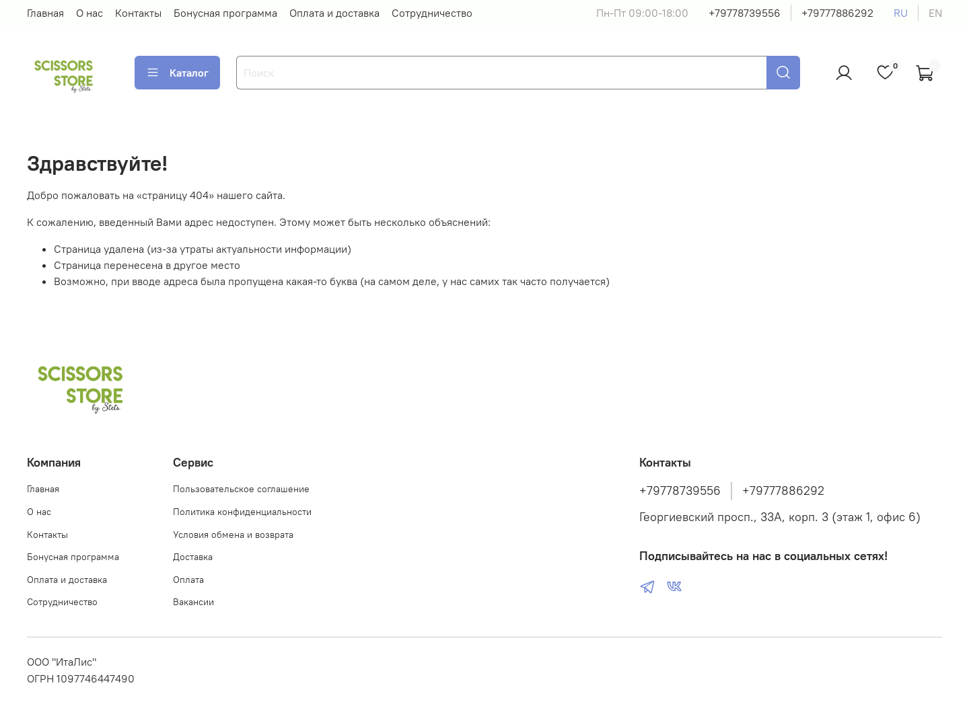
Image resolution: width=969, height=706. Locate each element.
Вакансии (193, 602)
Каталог (177, 72)
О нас (89, 12)
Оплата (188, 580)
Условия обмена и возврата (233, 534)
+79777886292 (837, 12)
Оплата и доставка (334, 12)
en (935, 12)
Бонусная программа (225, 12)
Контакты (138, 12)
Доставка (193, 557)
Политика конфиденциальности (242, 512)
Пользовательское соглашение (241, 489)
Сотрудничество (432, 12)
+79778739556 (745, 12)
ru (901, 12)
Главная (45, 12)
